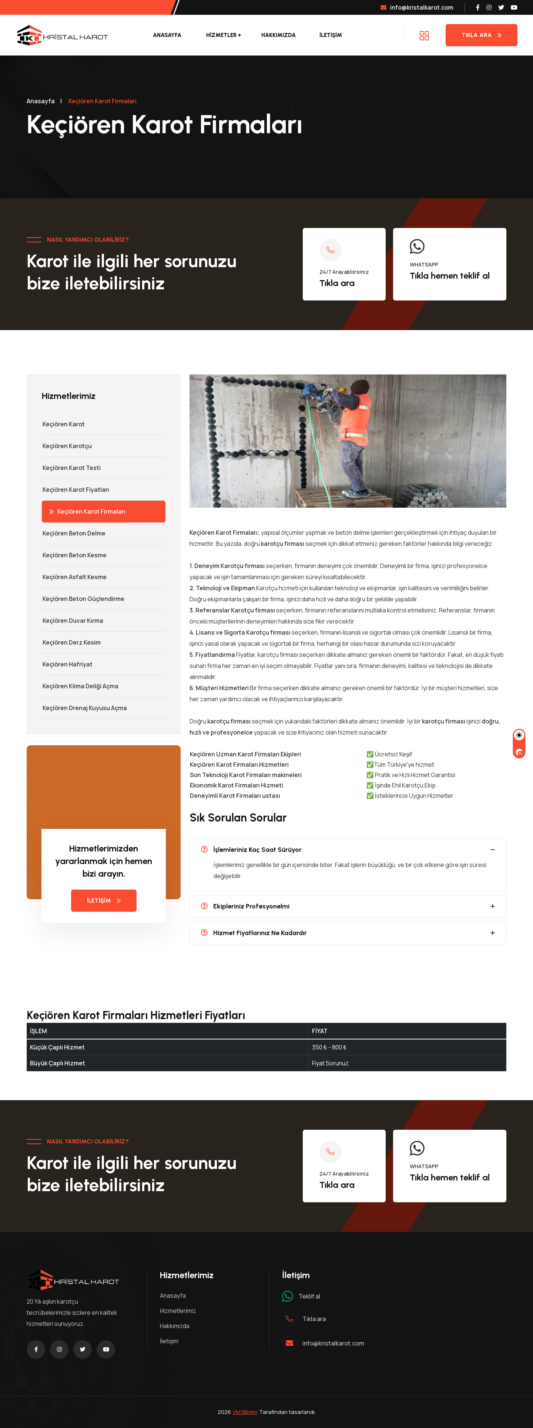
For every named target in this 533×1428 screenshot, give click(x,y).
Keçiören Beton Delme (73, 533)
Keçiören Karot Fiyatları (75, 489)
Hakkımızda (278, 35)
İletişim (169, 1341)
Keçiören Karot (63, 424)
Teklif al (309, 1296)
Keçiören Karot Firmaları (87, 511)
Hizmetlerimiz (178, 1311)
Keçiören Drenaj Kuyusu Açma (84, 708)
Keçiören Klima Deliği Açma (80, 686)
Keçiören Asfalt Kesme (74, 577)
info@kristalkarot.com (417, 7)
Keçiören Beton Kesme (74, 555)
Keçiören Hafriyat (67, 664)
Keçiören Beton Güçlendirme (83, 599)
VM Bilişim (245, 1412)
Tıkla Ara (482, 34)
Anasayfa (167, 35)
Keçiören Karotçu (67, 446)
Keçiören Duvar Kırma (72, 620)
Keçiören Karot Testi (71, 468)
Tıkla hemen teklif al (450, 275)
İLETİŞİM (330, 35)
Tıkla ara (337, 283)
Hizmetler (221, 35)
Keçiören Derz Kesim (71, 642)
